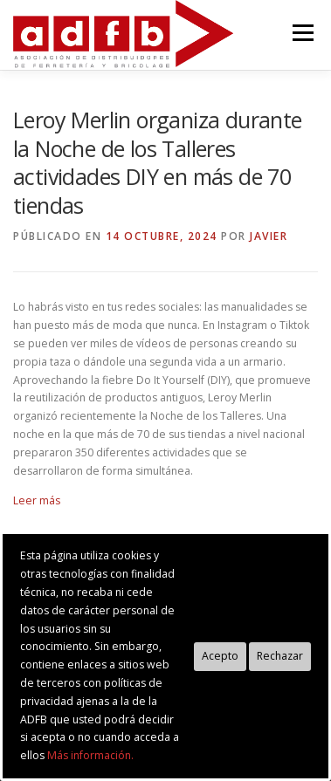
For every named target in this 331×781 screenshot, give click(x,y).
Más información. (90, 755)
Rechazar (280, 655)
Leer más (36, 500)
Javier (268, 236)
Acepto (220, 655)
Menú (301, 32)
